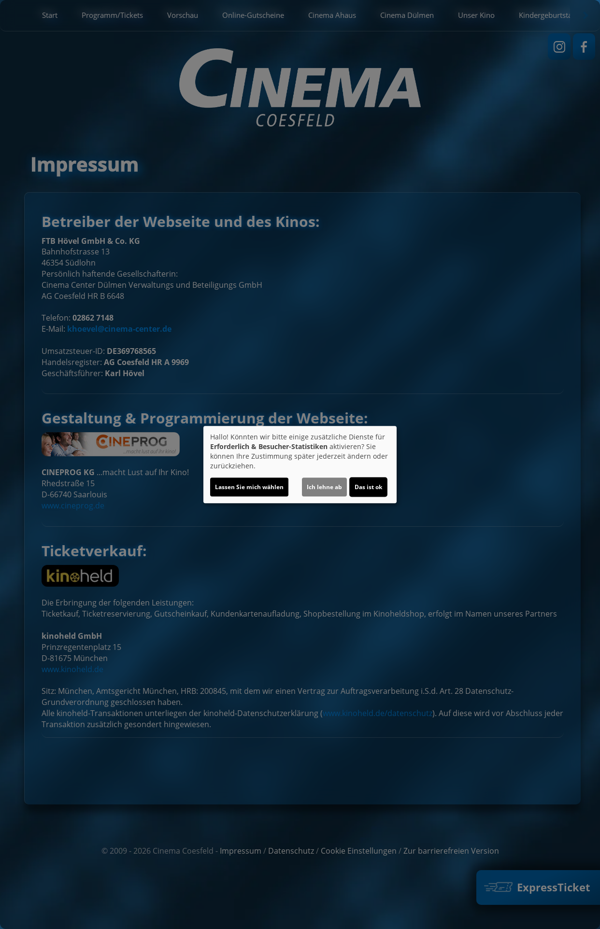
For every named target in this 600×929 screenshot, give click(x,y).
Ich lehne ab (324, 487)
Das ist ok (368, 487)
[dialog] (300, 464)
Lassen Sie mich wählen (249, 487)
